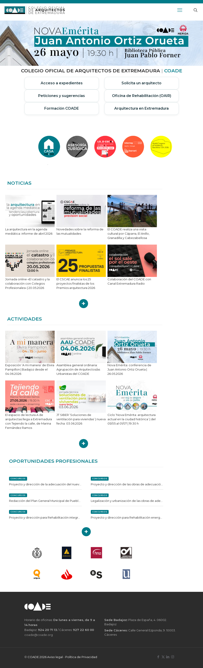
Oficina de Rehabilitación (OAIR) (141, 96)
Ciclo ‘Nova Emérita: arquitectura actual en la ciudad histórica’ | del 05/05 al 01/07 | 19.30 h (131, 419)
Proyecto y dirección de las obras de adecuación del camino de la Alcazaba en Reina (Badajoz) (127, 484)
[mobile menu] (180, 10)
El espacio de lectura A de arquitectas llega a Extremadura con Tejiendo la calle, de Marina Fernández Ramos (28, 421)
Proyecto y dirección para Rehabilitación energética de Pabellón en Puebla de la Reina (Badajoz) (127, 517)
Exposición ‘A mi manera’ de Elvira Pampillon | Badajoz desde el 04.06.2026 (29, 369)
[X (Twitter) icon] (163, 657)
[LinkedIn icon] (168, 657)
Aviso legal (55, 657)
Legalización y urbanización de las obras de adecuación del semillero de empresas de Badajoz (127, 501)
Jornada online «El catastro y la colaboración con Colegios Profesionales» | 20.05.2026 (27, 283)
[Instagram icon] (172, 657)
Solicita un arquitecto (141, 83)
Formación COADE (61, 108)
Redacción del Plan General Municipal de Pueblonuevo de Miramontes (45, 501)
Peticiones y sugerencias (61, 96)
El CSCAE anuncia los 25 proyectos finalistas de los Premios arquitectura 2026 (75, 283)
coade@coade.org (38, 635)
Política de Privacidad (81, 657)
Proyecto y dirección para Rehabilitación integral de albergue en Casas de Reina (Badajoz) (45, 517)
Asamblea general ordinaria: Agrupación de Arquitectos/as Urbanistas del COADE (78, 369)
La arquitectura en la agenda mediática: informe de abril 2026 (28, 231)
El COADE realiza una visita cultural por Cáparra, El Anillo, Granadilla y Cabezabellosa (128, 233)
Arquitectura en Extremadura (141, 108)
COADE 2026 (37, 657)
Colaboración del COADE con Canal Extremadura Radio (129, 281)
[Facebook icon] (158, 657)
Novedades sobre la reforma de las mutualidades (79, 231)
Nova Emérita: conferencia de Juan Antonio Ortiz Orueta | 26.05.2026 (129, 369)
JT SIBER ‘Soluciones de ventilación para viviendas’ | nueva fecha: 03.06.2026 (81, 419)
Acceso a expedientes (62, 83)
